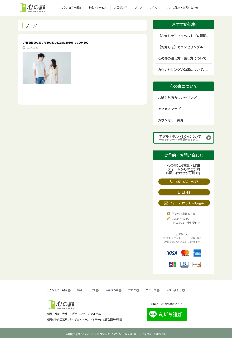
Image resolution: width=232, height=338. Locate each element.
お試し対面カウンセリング (177, 97)
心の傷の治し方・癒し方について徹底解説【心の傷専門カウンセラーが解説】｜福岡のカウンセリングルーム (185, 58)
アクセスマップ (169, 109)
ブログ (138, 7)
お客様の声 (120, 7)
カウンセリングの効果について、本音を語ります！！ (185, 69)
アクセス (155, 7)
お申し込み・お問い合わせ (182, 7)
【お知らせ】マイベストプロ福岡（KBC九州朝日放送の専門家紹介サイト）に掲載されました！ (185, 36)
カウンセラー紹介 (71, 7)
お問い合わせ (174, 290)
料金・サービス (98, 7)
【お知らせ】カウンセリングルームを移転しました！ (185, 47)
